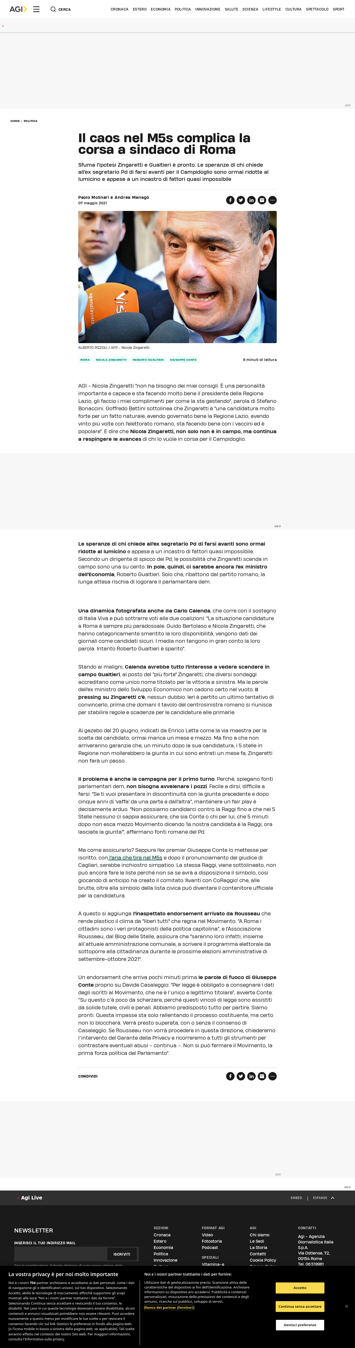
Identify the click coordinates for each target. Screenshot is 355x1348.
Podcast (210, 1247)
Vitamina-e (213, 1264)
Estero (140, 9)
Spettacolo (317, 9)
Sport (338, 9)
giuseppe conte (183, 360)
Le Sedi (257, 1241)
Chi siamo (259, 1234)
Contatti (258, 1253)
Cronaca (120, 9)
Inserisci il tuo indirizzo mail (45, 1243)
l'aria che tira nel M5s (135, 858)
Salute (232, 9)
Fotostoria (212, 1241)
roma (85, 360)
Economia (161, 9)
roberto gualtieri (148, 360)
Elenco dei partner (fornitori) (169, 1307)
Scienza (250, 9)
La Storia (258, 1247)
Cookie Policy (263, 1260)
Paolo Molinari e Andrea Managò (113, 197)
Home (15, 121)
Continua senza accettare (300, 1306)
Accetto (300, 1287)
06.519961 (314, 1264)
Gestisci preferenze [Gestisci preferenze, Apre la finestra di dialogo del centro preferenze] (300, 1324)
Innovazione (208, 9)
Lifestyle (271, 9)
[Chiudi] (346, 1306)
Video (207, 1234)
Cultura (293, 9)
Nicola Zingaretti (111, 360)
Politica (183, 9)
